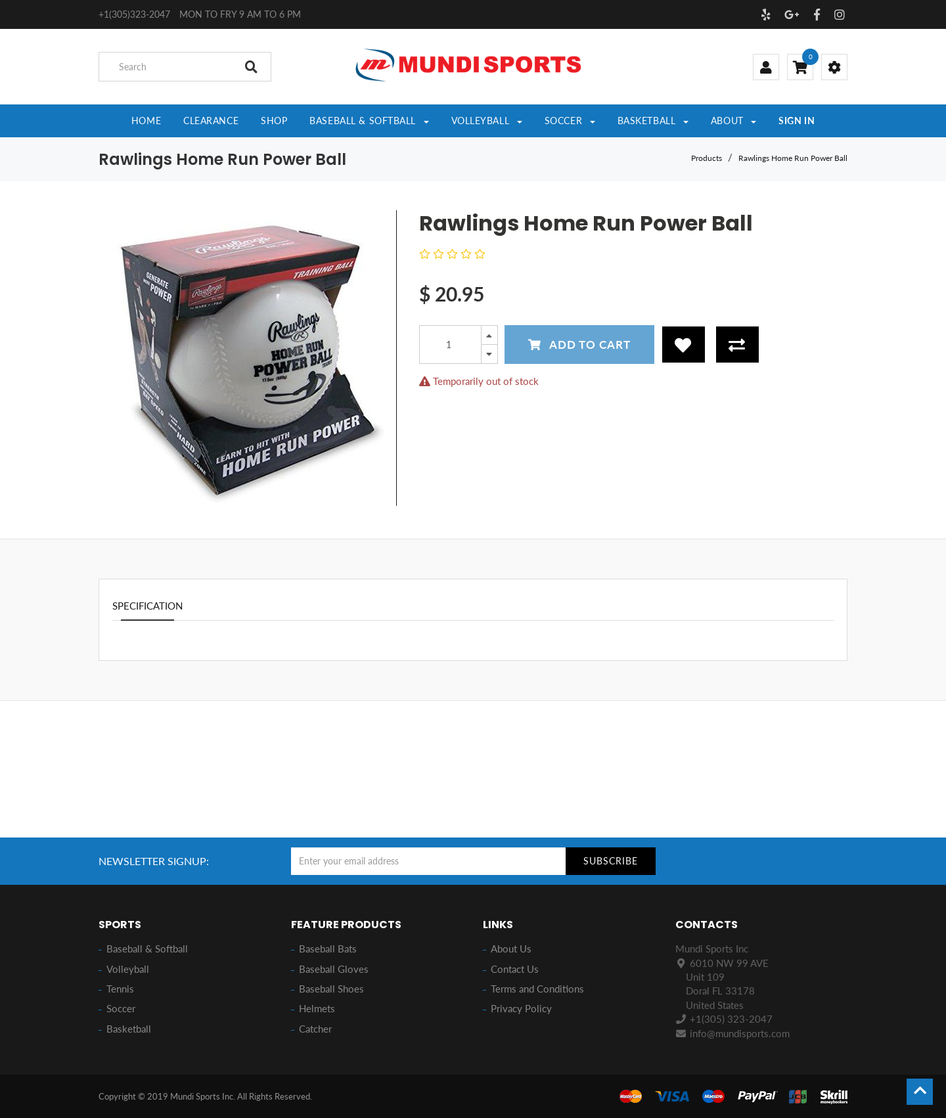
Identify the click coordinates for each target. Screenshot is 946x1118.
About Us (511, 948)
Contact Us (515, 969)
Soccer (120, 1008)
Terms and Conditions (537, 989)
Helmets (317, 1008)
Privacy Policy (521, 1008)
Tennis (120, 989)
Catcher (315, 1029)
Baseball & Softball (147, 948)
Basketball (128, 1029)
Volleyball (127, 969)
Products (706, 158)
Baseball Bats (328, 948)
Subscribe (610, 860)
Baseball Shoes (331, 989)
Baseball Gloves (334, 969)
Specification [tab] (147, 606)
